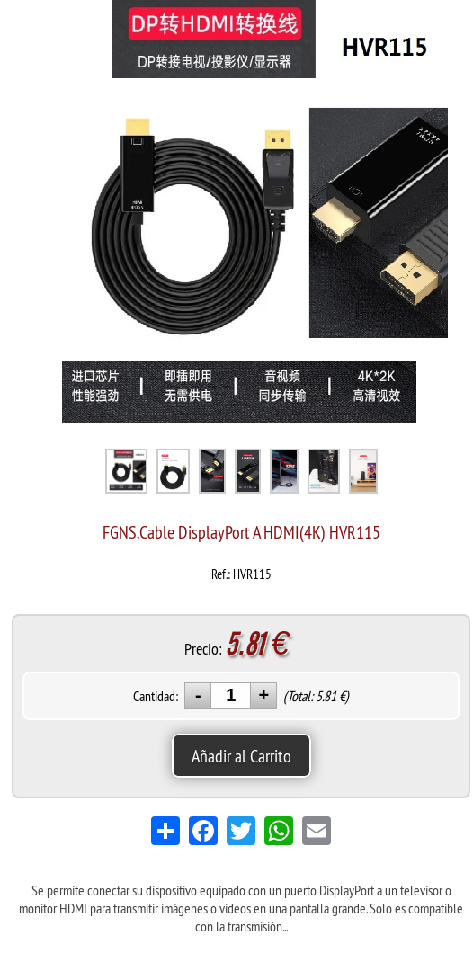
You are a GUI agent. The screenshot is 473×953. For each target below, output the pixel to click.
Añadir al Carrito (241, 755)
